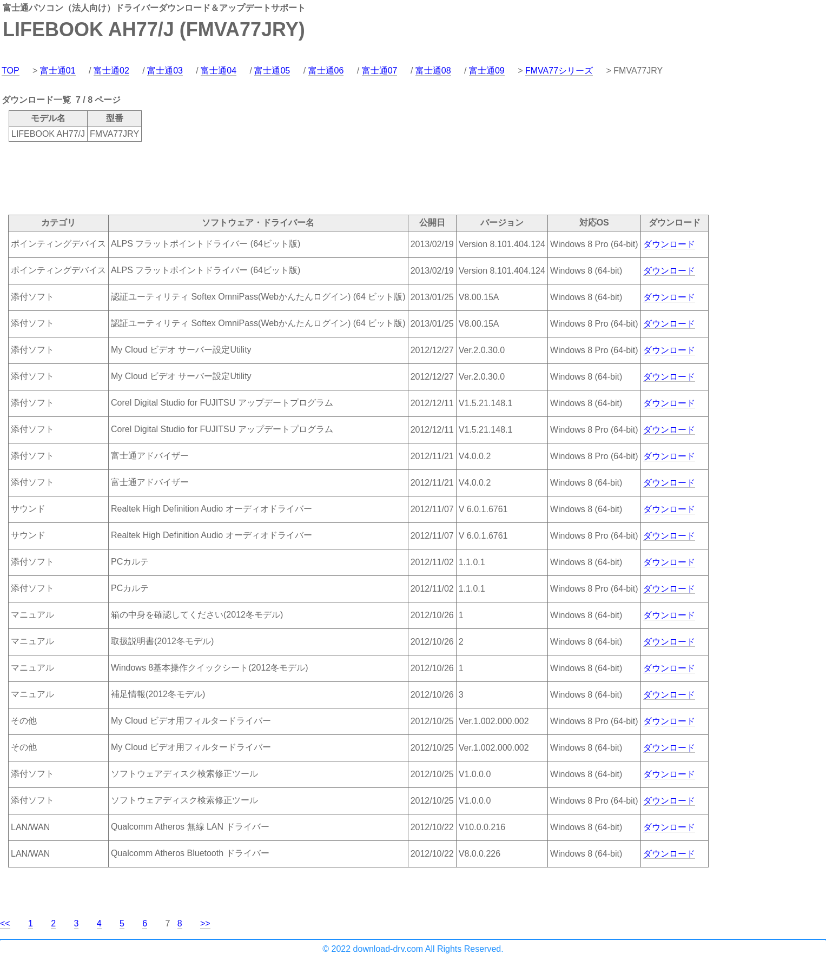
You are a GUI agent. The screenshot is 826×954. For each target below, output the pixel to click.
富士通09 (487, 70)
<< (5, 923)
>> (205, 923)
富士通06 (326, 70)
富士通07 (380, 70)
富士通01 (58, 70)
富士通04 (218, 70)
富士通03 (165, 70)
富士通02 (111, 70)
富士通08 (433, 70)
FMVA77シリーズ (559, 70)
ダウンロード (669, 244)
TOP (10, 70)
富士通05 (272, 70)
